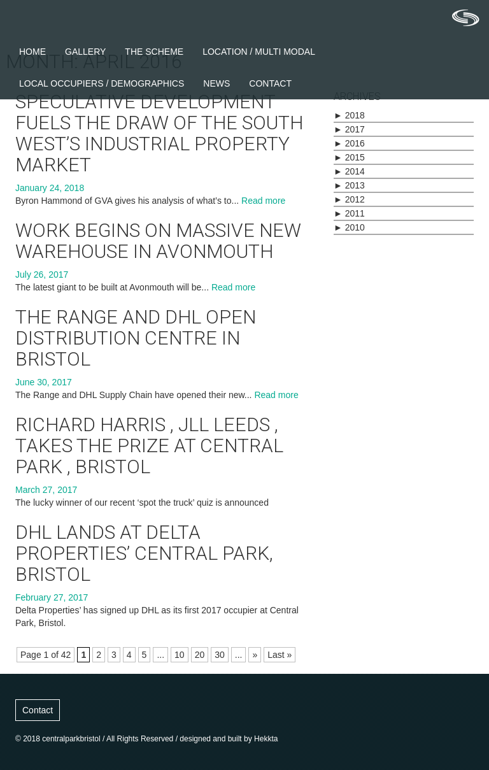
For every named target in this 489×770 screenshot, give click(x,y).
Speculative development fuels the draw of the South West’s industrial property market (159, 133)
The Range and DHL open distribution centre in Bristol (135, 338)
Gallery (85, 51)
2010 (349, 227)
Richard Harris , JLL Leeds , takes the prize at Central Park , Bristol (149, 445)
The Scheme (154, 51)
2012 (349, 199)
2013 (349, 185)
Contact (270, 83)
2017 (349, 129)
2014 (349, 171)
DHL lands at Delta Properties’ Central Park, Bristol (144, 553)
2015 (349, 157)
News (216, 83)
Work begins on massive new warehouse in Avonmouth (158, 240)
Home (32, 51)
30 (220, 655)
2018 (349, 115)
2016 (349, 143)
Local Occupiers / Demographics (101, 83)
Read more (263, 201)
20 (200, 655)
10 (179, 655)
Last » (279, 655)
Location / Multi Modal (258, 51)
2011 (349, 213)
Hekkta (266, 738)
